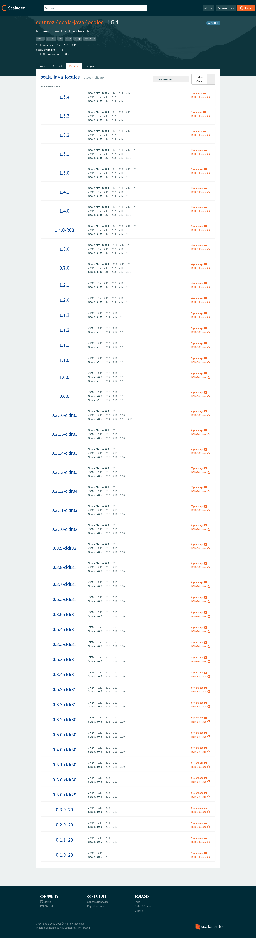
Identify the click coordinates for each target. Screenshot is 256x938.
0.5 (67, 54)
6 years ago (199, 373)
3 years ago (199, 150)
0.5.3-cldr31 (64, 659)
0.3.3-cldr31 (64, 704)
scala (68, 38)
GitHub (213, 23)
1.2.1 (64, 285)
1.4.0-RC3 (64, 230)
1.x (61, 49)
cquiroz (45, 22)
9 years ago (199, 687)
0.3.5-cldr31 (64, 644)
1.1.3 (64, 315)
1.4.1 (64, 192)
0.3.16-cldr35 (64, 415)
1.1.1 (64, 345)
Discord (46, 906)
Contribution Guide (97, 901)
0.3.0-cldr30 (64, 780)
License (139, 910)
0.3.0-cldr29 (64, 794)
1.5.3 (64, 116)
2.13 (65, 45)
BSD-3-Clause (200, 97)
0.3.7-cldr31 (64, 584)
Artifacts (58, 66)
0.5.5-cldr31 (64, 599)
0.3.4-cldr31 (64, 674)
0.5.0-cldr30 (64, 734)
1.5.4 (64, 97)
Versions (74, 66)
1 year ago (198, 93)
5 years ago (199, 313)
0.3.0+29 (64, 810)
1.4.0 (64, 211)
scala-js (40, 38)
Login (245, 8)
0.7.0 (64, 268)
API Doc (208, 8)
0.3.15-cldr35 (64, 434)
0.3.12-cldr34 (64, 491)
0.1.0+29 (64, 855)
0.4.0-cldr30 (64, 749)
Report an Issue (95, 906)
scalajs (78, 38)
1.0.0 (64, 377)
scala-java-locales (81, 22)
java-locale (90, 38)
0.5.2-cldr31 (64, 689)
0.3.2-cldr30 (64, 719)
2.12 (74, 45)
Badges (89, 66)
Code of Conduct (144, 906)
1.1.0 (64, 360)
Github (45, 901)
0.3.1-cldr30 (64, 765)
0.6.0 (64, 396)
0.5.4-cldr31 (64, 629)
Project (42, 66)
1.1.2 (64, 330)
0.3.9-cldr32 (64, 548)
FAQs (137, 901)
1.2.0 (64, 300)
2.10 (122, 415)
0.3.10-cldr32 (64, 529)
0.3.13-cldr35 (64, 472)
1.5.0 (64, 173)
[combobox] (171, 79)
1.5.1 (64, 154)
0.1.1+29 (64, 840)
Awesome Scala (225, 8)
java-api (51, 38)
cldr (60, 38)
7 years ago (199, 468)
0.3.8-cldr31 (64, 567)
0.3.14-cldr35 (64, 453)
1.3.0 (64, 249)
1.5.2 (64, 135)
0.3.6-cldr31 (64, 614)
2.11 (135, 150)
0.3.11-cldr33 (64, 510)
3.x (58, 45)
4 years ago (199, 245)
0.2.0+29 (64, 825)
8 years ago (199, 525)
